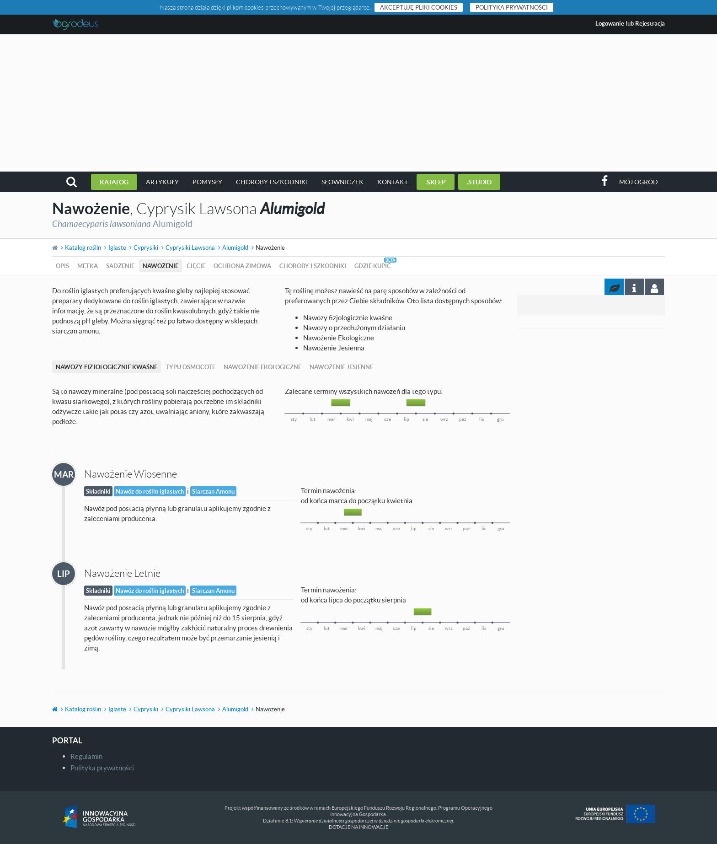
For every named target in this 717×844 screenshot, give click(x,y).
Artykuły (162, 182)
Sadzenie (120, 265)
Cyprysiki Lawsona (190, 247)
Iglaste (117, 247)
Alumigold (235, 247)
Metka (87, 265)
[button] (71, 182)
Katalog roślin (83, 247)
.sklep (435, 182)
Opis (62, 265)
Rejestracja (650, 23)
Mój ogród (638, 182)
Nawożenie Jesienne (341, 367)
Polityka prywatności (512, 7)
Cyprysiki (146, 247)
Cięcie (196, 265)
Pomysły (207, 182)
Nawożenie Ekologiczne (262, 367)
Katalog (114, 182)
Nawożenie (160, 265)
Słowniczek (342, 182)
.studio (479, 182)
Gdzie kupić (372, 265)
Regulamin (86, 756)
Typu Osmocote (190, 367)
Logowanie (609, 23)
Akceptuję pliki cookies (418, 7)
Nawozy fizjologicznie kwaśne (106, 367)
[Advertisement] (358, 103)
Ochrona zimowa (242, 265)
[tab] (654, 287)
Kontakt (392, 182)
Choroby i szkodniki (272, 182)
